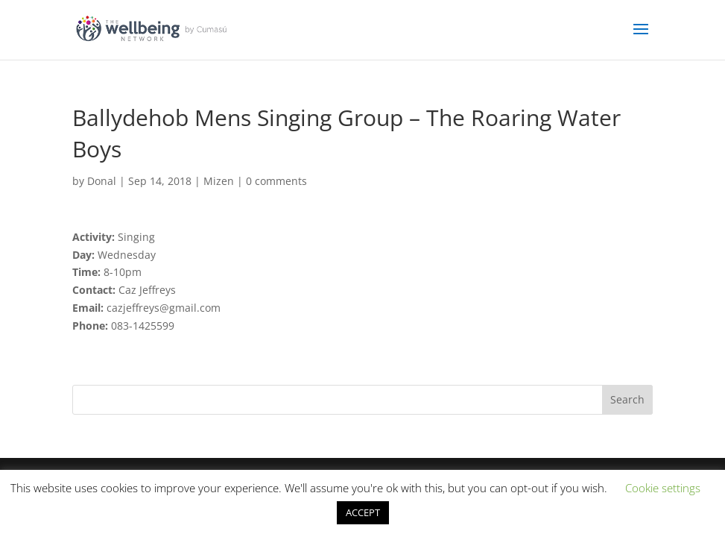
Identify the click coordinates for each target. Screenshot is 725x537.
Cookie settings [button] (662, 487)
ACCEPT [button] (363, 512)
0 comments (276, 181)
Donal (101, 181)
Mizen (218, 181)
